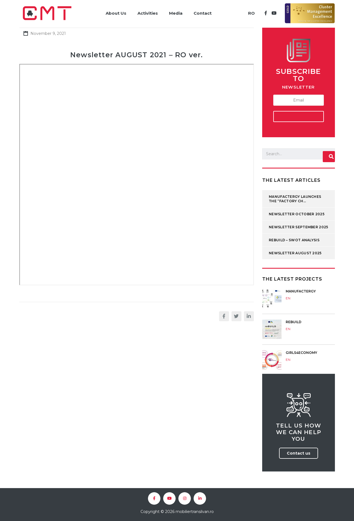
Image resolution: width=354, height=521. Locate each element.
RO (251, 13)
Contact (203, 13)
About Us (116, 13)
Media (176, 13)
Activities (147, 13)
